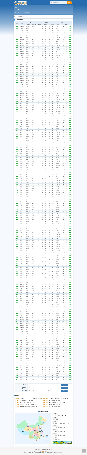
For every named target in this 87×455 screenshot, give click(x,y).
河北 (56, 415)
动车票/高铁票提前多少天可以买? (26, 400)
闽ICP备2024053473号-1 (37, 451)
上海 (64, 423)
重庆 (53, 431)
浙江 (69, 423)
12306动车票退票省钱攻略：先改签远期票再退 (29, 406)
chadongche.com (45, 449)
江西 (61, 423)
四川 (59, 431)
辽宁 (59, 419)
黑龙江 (54, 419)
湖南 (64, 427)
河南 (59, 427)
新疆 (64, 435)
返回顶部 (84, 451)
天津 (65, 415)
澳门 (53, 439)
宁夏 (56, 435)
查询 (69, 2)
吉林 (57, 419)
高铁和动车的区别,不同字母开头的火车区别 (28, 404)
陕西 (61, 435)
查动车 (27, 452)
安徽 (53, 423)
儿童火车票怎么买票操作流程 (54, 406)
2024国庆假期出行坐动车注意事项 (55, 404)
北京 (53, 415)
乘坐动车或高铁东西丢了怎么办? (55, 400)
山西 (62, 415)
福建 (56, 423)
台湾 (56, 439)
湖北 (61, 427)
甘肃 (53, 435)
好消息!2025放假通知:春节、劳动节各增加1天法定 (58, 398)
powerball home (59, 452)
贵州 (56, 431)
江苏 (59, 423)
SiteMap (54, 452)
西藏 (61, 431)
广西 (56, 427)
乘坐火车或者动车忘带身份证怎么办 (27, 402)
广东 (53, 427)
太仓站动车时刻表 (21, 16)
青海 (59, 435)
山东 (66, 423)
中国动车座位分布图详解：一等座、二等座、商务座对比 (31, 398)
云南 (64, 431)
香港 (59, 439)
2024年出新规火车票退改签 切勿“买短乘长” (57, 402)
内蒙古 (59, 415)
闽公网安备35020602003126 (49, 451)
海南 (66, 427)
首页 (15, 16)
